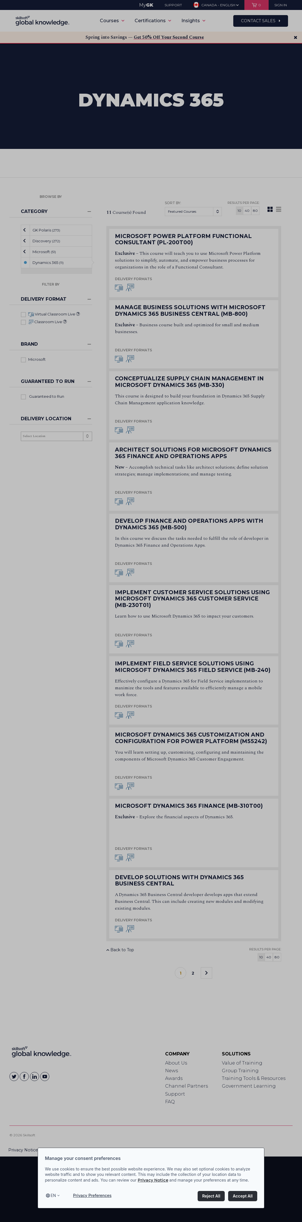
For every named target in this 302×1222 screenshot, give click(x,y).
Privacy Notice (153, 1180)
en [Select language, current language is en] (53, 1195)
